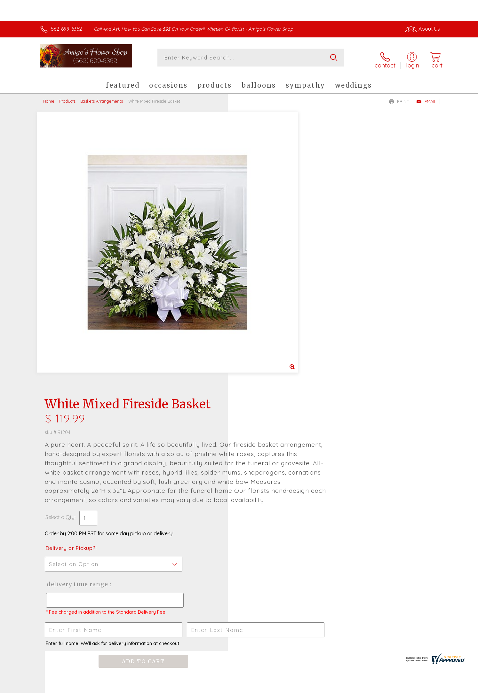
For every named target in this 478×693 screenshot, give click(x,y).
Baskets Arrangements (101, 97)
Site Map (423, 686)
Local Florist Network (383, 686)
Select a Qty (254, 255)
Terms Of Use (299, 686)
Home (48, 97)
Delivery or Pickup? (265, 286)
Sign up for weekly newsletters (319, 487)
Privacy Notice (337, 686)
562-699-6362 (66, 29)
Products (67, 97)
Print (399, 98)
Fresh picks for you (183, 491)
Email (426, 98)
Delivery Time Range (271, 322)
